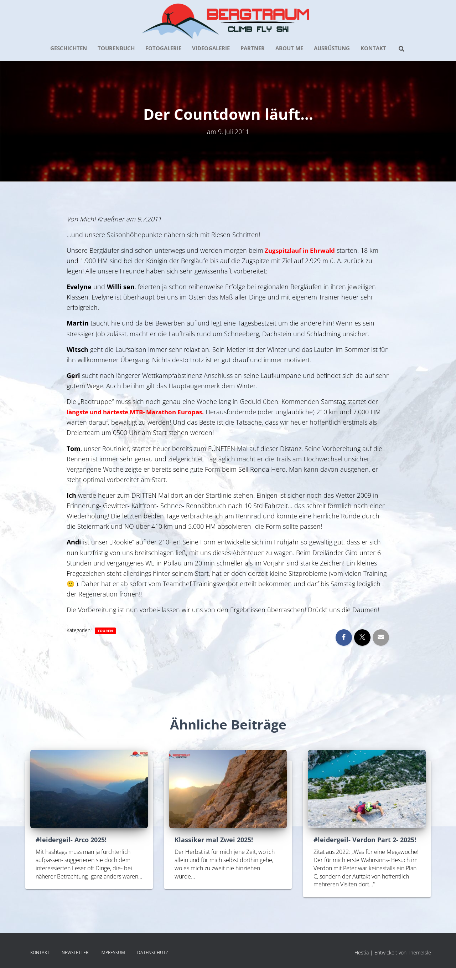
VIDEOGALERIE (211, 48)
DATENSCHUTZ (152, 952)
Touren (105, 630)
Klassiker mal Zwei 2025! (214, 839)
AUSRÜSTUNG (332, 48)
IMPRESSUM (112, 952)
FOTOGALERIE (163, 48)
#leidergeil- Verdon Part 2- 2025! (365, 839)
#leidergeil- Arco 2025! (71, 839)
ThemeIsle (419, 952)
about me (289, 48)
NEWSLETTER (75, 952)
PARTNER (252, 48)
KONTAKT (373, 48)
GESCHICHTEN (68, 48)
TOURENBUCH (116, 48)
